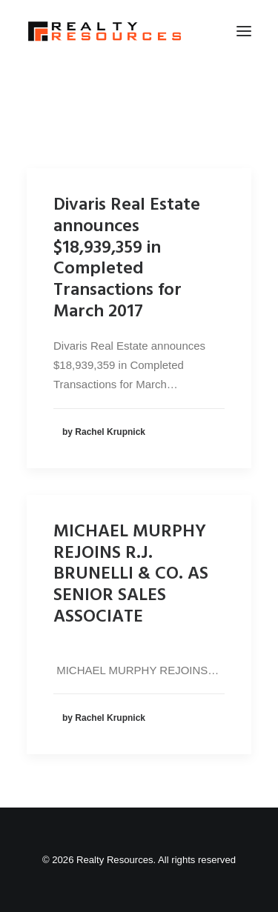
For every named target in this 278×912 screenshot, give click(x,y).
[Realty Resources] (104, 31)
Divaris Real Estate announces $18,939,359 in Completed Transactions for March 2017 (126, 258)
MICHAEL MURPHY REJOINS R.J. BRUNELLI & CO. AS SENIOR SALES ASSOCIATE (130, 574)
